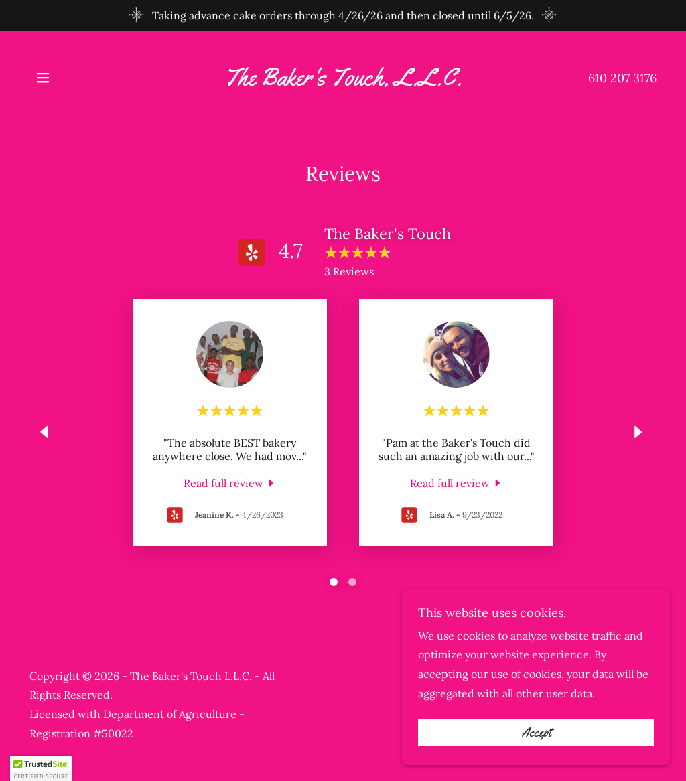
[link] (343, 81)
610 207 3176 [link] (622, 78)
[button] (42, 77)
